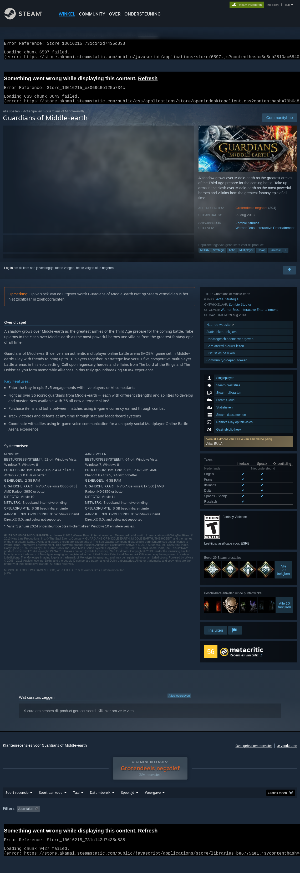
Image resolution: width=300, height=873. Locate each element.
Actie (232, 256)
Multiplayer (246, 256)
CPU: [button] (248, 816)
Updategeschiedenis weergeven (229, 591)
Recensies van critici (244, 655)
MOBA (204, 256)
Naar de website (220, 576)
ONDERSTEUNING (142, 14)
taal (287, 5)
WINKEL (67, 14)
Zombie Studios (247, 229)
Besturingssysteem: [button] (220, 816)
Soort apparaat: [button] (15, 823)
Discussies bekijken (220, 605)
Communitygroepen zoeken (226, 612)
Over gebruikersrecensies (254, 746)
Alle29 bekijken (283, 487)
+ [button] (286, 256)
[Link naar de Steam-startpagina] (27, 18)
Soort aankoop (51, 800)
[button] (248, 364)
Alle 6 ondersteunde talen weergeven (230, 420)
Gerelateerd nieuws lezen (225, 598)
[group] (150, 820)
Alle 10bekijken (284, 522)
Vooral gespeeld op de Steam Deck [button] (171, 816)
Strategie (219, 256)
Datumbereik (100, 800)
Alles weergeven (179, 695)
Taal (76, 800)
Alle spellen (11, 117)
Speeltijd (127, 800)
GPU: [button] (265, 816)
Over (115, 14)
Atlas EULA (214, 367)
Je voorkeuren (287, 746)
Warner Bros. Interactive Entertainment (265, 234)
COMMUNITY (92, 14)
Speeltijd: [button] (130, 816)
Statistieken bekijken (221, 584)
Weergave (153, 800)
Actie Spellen (32, 117)
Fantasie (275, 256)
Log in (8, 274)
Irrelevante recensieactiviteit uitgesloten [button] (86, 816)
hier (108, 711)
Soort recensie (17, 800)
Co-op (262, 256)
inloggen (272, 5)
